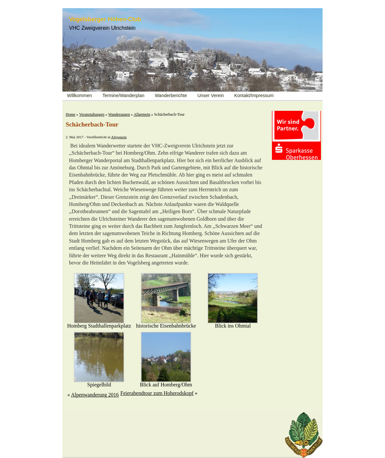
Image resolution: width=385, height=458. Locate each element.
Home (70, 114)
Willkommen (79, 95)
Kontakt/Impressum (254, 95)
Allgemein (142, 114)
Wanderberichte (171, 95)
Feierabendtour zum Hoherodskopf (156, 393)
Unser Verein (210, 95)
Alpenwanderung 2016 (95, 395)
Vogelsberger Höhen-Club (105, 19)
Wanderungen (119, 114)
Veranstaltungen (91, 114)
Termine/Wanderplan (123, 95)
